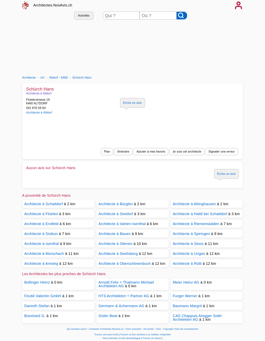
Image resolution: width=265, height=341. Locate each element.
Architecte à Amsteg (41, 264)
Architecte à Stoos (188, 244)
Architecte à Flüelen (41, 214)
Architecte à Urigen (189, 254)
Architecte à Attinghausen (194, 204)
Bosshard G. (34, 316)
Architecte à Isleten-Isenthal (122, 224)
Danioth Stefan (37, 306)
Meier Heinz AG (186, 282)
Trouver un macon (152, 338)
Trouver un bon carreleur (133, 334)
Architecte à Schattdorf (43, 204)
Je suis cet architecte (186, 151)
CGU (158, 329)
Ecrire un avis (132, 102)
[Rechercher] (181, 15)
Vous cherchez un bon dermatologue (122, 338)
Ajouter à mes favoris (150, 151)
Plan (107, 151)
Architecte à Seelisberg (118, 254)
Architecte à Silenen (115, 244)
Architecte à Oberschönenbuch (124, 264)
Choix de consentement (186, 329)
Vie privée (148, 329)
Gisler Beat (107, 316)
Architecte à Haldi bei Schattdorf (200, 214)
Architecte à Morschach (44, 254)
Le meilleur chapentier (159, 334)
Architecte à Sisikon (41, 234)
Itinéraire (123, 151)
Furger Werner (185, 296)
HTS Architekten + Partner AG (123, 296)
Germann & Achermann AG (121, 306)
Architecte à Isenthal (41, 244)
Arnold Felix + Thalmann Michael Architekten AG (126, 284)
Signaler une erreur (222, 151)
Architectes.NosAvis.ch (52, 5)
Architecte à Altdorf (39, 112)
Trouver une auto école (106, 334)
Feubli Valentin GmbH (42, 296)
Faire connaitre (133, 329)
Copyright (168, 329)
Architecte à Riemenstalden (196, 224)
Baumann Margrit (187, 306)
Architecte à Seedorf (115, 214)
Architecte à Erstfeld (41, 224)
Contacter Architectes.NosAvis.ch (106, 329)
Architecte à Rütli (187, 264)
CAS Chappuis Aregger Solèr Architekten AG (197, 317)
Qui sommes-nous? (77, 329)
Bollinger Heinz (37, 282)
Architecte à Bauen (114, 234)
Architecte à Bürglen (115, 204)
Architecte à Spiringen (191, 234)
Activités (83, 15)
